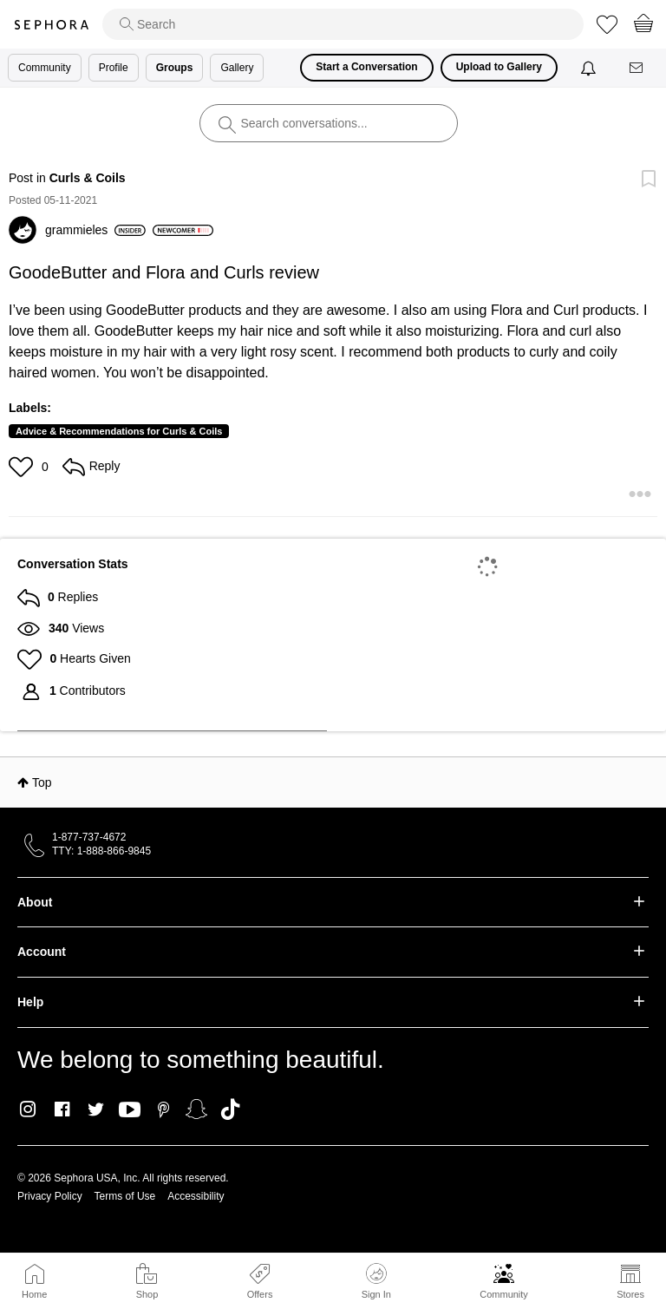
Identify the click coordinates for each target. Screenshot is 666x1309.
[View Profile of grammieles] (95, 230)
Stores (630, 1294)
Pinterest (163, 1109)
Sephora (51, 24)
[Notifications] (590, 68)
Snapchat (196, 1109)
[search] (343, 24)
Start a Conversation (366, 67)
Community (504, 1294)
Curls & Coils (87, 178)
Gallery (236, 68)
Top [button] (42, 782)
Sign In (376, 1281)
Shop (147, 1294)
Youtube (129, 1110)
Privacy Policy (49, 1196)
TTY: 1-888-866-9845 (101, 851)
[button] (23, 466)
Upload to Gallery (499, 67)
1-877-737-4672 (89, 837)
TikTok (230, 1109)
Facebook (62, 1109)
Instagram (28, 1109)
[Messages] (637, 68)
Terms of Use (125, 1196)
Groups (174, 68)
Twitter (96, 1109)
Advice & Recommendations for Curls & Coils (119, 431)
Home (34, 1294)
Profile (113, 68)
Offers (260, 1294)
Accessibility (195, 1196)
